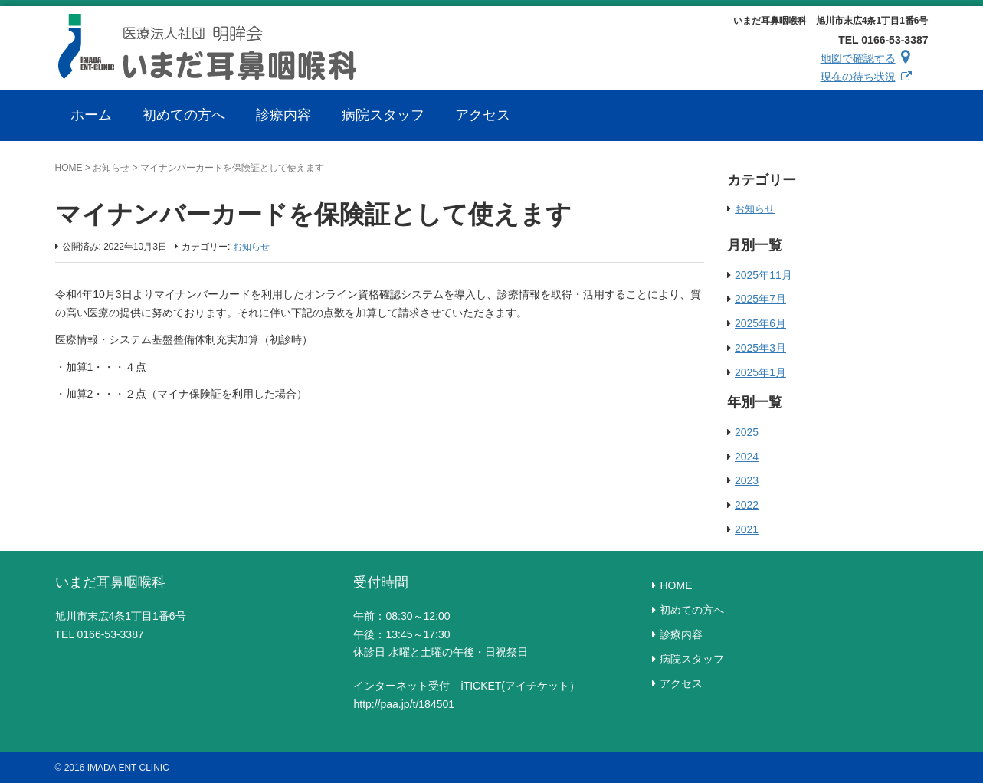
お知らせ (111, 167)
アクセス (681, 683)
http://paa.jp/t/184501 (403, 704)
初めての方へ (692, 610)
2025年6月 (760, 323)
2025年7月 (760, 299)
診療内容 (681, 634)
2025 (747, 432)
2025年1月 (760, 372)
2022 (747, 505)
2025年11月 (763, 275)
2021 (747, 529)
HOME (69, 167)
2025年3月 (760, 348)
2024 (747, 456)
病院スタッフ (692, 659)
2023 (747, 480)
